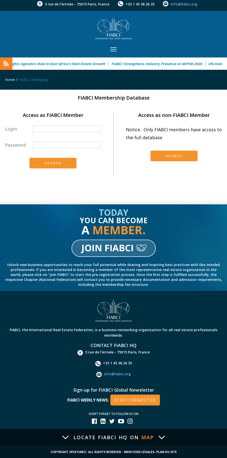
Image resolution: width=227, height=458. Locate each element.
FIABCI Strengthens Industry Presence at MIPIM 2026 (159, 63)
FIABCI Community (33, 79)
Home (10, 79)
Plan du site (166, 452)
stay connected (135, 400)
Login (11, 129)
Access (53, 163)
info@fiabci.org (184, 4)
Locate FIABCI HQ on (114, 437)
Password (15, 145)
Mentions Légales (139, 452)
